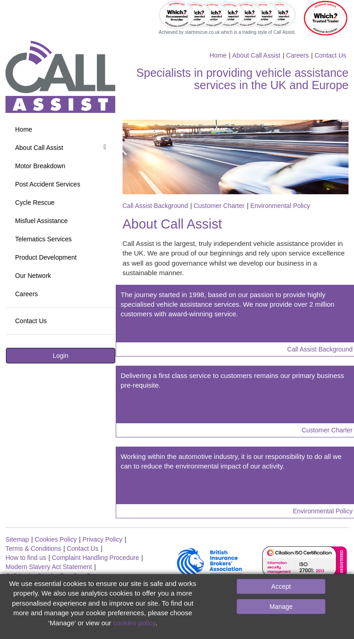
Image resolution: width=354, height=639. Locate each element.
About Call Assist (256, 55)
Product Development (46, 257)
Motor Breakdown (40, 166)
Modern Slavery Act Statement (48, 566)
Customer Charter (218, 205)
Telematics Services (43, 239)
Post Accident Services (47, 184)
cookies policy (134, 623)
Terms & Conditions (33, 548)
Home (217, 55)
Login (60, 355)
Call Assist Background (155, 205)
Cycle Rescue (34, 202)
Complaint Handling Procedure (95, 557)
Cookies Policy (56, 539)
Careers (297, 55)
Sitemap (17, 539)
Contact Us (330, 55)
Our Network (33, 275)
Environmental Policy (280, 205)
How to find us (25, 557)
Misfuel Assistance (41, 220)
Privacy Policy (102, 539)
